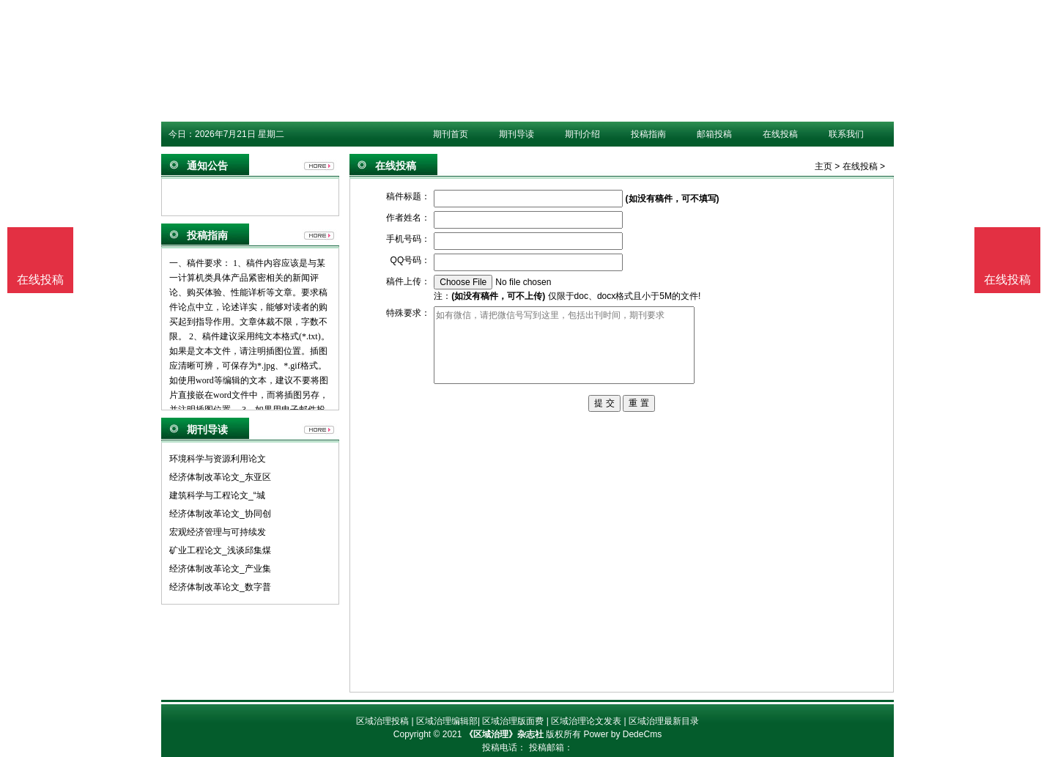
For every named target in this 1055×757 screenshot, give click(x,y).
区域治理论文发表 (586, 721)
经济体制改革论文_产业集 (220, 569)
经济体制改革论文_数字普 (220, 587)
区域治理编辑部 (447, 721)
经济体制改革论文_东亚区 (220, 477)
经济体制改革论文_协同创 (220, 514)
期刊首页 (450, 134)
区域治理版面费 (513, 721)
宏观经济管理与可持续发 (217, 532)
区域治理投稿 (382, 721)
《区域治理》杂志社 (504, 734)
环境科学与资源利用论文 (217, 459)
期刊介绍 (582, 134)
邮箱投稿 (714, 134)
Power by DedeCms (622, 734)
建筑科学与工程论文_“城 (217, 495)
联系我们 (846, 134)
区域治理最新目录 (664, 721)
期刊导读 (516, 134)
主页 (823, 166)
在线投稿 (780, 134)
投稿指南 (648, 134)
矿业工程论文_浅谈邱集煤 (220, 550)
